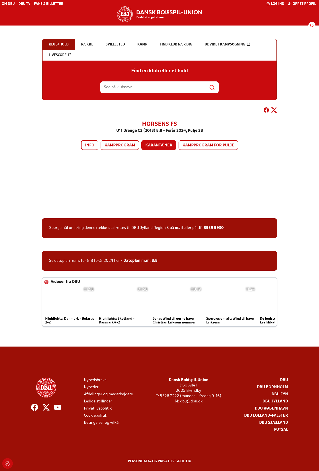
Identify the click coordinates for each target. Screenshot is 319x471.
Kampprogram (120, 145)
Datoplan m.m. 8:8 (140, 261)
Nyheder (91, 387)
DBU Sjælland (273, 423)
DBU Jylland (275, 401)
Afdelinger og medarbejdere (108, 394)
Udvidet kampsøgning (227, 44)
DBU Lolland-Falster (266, 416)
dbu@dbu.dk (191, 401)
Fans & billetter (48, 4)
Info (89, 145)
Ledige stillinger (98, 401)
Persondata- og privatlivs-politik (159, 461)
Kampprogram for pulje (208, 145)
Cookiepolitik (95, 416)
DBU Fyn (280, 394)
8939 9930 (214, 228)
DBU (284, 380)
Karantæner (158, 145)
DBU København (271, 408)
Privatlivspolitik (98, 408)
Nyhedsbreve (95, 380)
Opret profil (302, 4)
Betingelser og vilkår (102, 423)
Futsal (281, 430)
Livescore (60, 55)
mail (179, 228)
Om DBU (8, 4)
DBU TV (24, 4)
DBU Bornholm (272, 387)
